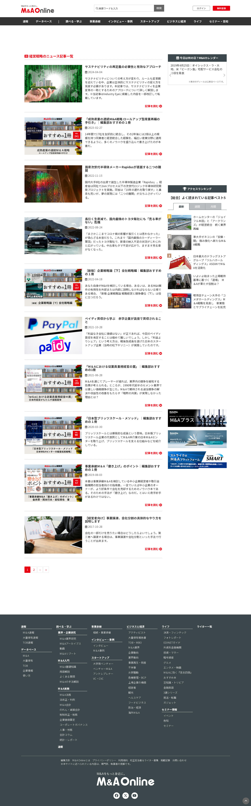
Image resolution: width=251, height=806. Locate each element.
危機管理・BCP (137, 677)
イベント (168, 715)
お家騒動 (133, 672)
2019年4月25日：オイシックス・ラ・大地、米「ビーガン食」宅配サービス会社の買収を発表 (196, 69)
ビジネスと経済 (176, 21)
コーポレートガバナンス (74, 724)
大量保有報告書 (137, 637)
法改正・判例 (67, 699)
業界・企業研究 (67, 632)
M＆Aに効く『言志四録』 (178, 672)
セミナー (168, 725)
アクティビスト (137, 632)
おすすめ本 (169, 677)
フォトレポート (172, 637)
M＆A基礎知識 (68, 666)
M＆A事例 (99, 650)
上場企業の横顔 (137, 682)
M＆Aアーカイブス (70, 643)
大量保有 (28, 660)
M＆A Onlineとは (81, 760)
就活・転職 (169, 697)
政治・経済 (134, 707)
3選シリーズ (170, 692)
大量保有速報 (30, 637)
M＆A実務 (63, 688)
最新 (181, 206)
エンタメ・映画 (172, 667)
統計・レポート (68, 740)
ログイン (201, 8)
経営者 (132, 687)
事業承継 (95, 21)
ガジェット (169, 702)
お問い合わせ (179, 760)
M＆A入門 (63, 660)
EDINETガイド (171, 642)
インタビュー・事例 (120, 21)
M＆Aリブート (68, 653)
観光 (130, 692)
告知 (166, 720)
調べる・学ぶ (74, 21)
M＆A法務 (65, 694)
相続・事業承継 (102, 632)
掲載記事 (165, 760)
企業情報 (28, 670)
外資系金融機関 (172, 647)
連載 (60, 747)
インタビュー (100, 645)
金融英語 (168, 687)
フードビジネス (137, 702)
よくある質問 (67, 676)
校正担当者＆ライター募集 (144, 760)
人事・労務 (66, 730)
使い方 (26, 675)
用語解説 (65, 671)
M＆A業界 (134, 647)
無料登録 (221, 8)
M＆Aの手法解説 (69, 681)
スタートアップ (149, 21)
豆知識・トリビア (173, 682)
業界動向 (133, 657)
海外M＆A (134, 712)
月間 (213, 206)
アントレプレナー (103, 673)
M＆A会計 (65, 705)
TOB (25, 665)
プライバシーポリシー (104, 760)
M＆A (26, 655)
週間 (197, 206)
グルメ (167, 662)
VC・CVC (98, 678)
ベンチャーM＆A (102, 668)
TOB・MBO (135, 642)
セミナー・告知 (218, 21)
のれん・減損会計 (70, 709)
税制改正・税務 (68, 714)
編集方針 (65, 760)
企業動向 (133, 652)
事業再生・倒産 (137, 662)
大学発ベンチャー (103, 663)
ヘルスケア (134, 697)
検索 (159, 8)
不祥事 (132, 667)
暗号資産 (168, 657)
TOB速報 (28, 642)
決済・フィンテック (174, 632)
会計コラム (66, 734)
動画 (62, 648)
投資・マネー (171, 652)
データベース (44, 21)
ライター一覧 (204, 626)
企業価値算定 (67, 719)
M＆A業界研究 (68, 638)
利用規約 (123, 760)
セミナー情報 (169, 709)
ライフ (198, 21)
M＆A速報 (28, 632)
